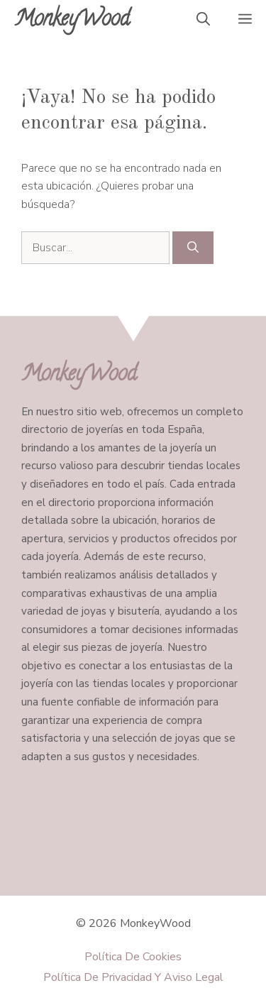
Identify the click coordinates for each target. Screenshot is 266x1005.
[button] (203, 21)
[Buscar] (193, 247)
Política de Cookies (133, 957)
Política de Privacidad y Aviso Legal (133, 977)
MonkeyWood (72, 21)
